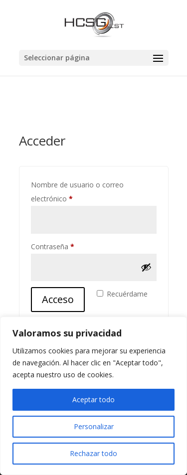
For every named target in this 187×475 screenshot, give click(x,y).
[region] (93, 396)
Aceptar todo (93, 399)
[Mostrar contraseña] (146, 267)
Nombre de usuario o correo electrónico (77, 191)
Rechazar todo (93, 453)
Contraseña (70, 245)
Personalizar (94, 426)
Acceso (58, 299)
